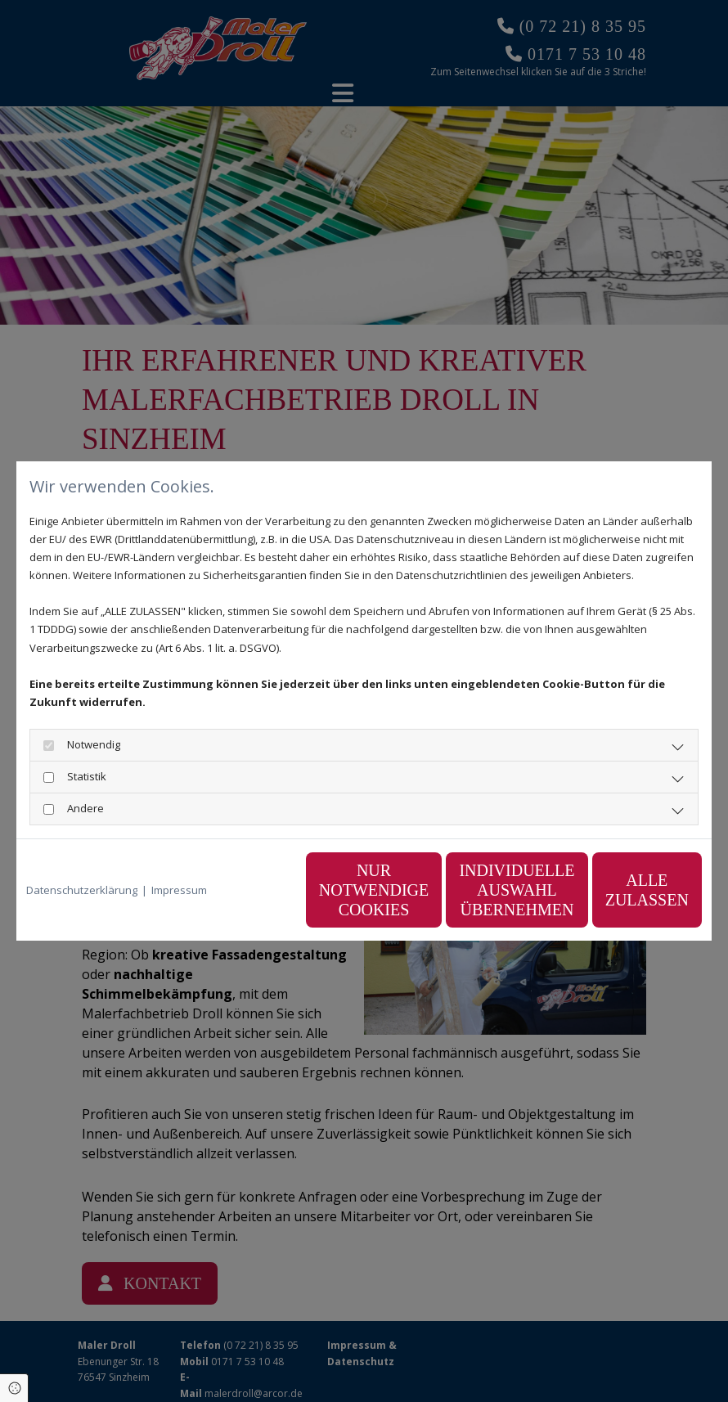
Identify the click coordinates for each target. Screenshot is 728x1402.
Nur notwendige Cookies (315, 890)
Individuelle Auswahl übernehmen (470, 890)
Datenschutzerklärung (81, 890)
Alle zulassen (625, 890)
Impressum (179, 890)
